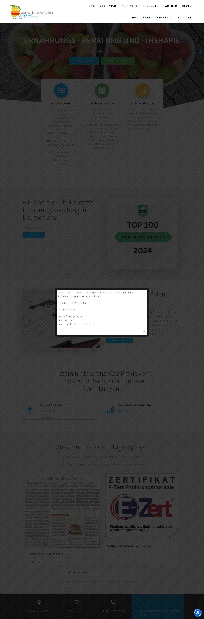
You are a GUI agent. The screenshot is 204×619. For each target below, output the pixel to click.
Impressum (164, 17)
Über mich (108, 5)
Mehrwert (129, 5)
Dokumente (141, 17)
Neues (187, 5)
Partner (170, 5)
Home (90, 5)
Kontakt (185, 17)
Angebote (151, 5)
